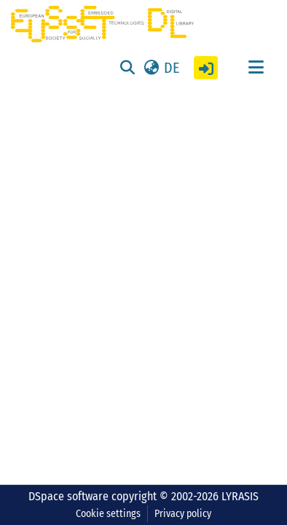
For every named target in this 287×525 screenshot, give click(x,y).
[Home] (102, 24)
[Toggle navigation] (255, 68)
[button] (160, 68)
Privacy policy (182, 514)
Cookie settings (108, 514)
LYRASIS (240, 496)
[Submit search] (127, 67)
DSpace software (68, 496)
